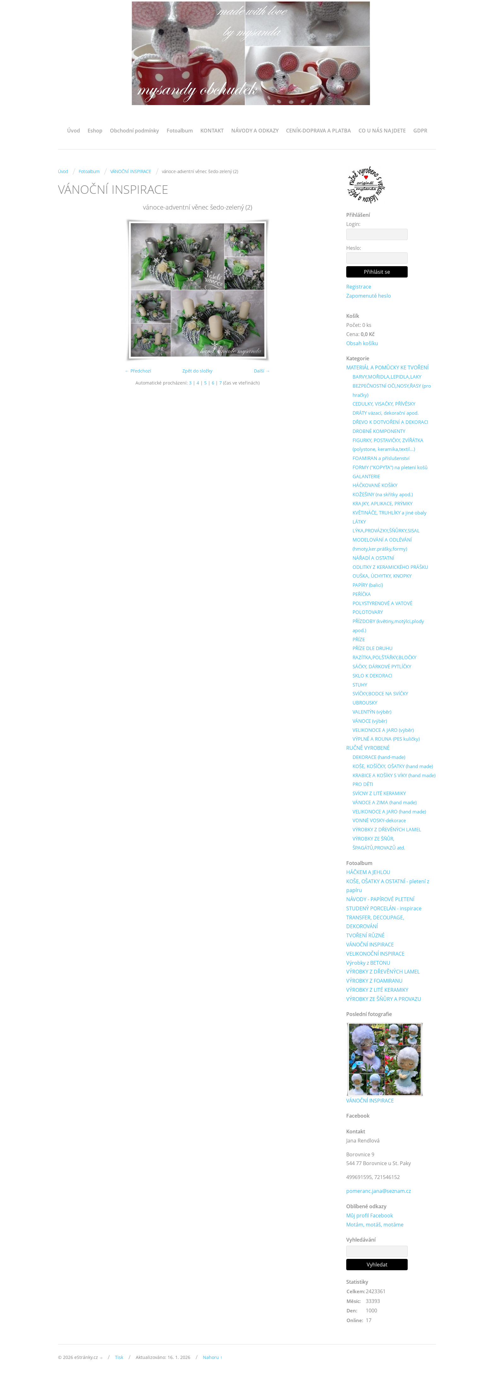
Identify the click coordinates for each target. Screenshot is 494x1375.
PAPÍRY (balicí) (368, 585)
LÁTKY (359, 522)
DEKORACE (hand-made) (379, 757)
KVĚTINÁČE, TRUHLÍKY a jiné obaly (390, 512)
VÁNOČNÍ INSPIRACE (130, 171)
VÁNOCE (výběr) (370, 721)
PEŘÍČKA (362, 594)
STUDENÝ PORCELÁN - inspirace (384, 908)
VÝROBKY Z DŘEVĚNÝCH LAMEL (387, 830)
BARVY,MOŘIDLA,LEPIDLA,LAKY (387, 377)
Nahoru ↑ (212, 1358)
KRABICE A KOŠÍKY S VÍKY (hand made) (394, 775)
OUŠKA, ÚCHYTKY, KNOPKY (382, 576)
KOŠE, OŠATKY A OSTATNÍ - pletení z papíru (387, 886)
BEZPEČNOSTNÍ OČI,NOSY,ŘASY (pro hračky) (392, 390)
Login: (353, 224)
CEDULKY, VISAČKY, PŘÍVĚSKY (384, 404)
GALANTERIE (366, 476)
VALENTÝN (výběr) (372, 712)
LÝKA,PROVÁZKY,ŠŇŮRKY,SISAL (386, 531)
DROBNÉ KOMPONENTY (379, 431)
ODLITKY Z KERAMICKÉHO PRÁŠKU (390, 567)
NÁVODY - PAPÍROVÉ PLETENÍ (380, 899)
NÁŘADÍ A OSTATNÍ (373, 558)
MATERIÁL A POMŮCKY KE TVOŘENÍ (387, 367)
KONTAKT (212, 130)
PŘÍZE (359, 640)
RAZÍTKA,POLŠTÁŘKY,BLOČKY (384, 657)
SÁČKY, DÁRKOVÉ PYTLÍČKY (382, 667)
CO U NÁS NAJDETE (382, 130)
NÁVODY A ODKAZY (255, 130)
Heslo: (353, 247)
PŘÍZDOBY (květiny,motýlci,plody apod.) (388, 626)
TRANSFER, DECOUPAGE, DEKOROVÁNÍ (375, 922)
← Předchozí (138, 371)
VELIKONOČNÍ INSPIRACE (375, 954)
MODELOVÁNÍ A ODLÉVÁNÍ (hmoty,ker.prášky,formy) (382, 544)
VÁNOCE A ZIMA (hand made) (384, 803)
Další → (262, 371)
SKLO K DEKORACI (372, 676)
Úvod (73, 130)
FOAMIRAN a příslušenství (381, 458)
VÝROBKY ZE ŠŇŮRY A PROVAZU (383, 999)
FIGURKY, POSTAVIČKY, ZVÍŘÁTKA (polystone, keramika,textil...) (388, 444)
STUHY (360, 685)
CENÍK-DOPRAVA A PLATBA (318, 130)
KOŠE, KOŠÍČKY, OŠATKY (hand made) (393, 766)
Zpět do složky (197, 371)
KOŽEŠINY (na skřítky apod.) (383, 494)
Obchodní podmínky (134, 130)
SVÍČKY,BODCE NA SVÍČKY (380, 694)
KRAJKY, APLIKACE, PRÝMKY (382, 504)
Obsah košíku (362, 343)
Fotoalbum (180, 130)
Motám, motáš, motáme (375, 1224)
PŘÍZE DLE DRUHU (373, 648)
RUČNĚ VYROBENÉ (368, 748)
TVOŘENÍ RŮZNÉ (365, 936)
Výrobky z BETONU (368, 963)
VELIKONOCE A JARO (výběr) (383, 730)
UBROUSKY (365, 703)
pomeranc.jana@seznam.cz (378, 1191)
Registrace (358, 286)
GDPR (420, 130)
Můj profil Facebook (369, 1215)
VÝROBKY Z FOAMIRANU (374, 981)
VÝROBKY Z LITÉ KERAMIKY (377, 990)
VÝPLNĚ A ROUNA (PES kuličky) (386, 739)
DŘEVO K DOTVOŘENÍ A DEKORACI (390, 422)
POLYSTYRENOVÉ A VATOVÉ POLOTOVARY (382, 607)
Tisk (119, 1358)
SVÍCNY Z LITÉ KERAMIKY (379, 793)
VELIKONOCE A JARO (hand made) (389, 812)
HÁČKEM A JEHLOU (368, 872)
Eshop (95, 130)
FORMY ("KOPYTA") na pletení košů (390, 467)
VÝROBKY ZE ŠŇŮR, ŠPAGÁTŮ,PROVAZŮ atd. (379, 843)
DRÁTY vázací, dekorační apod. (386, 413)
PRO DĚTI (363, 784)
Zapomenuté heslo (368, 295)
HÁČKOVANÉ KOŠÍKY (375, 485)
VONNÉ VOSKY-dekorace (379, 821)
